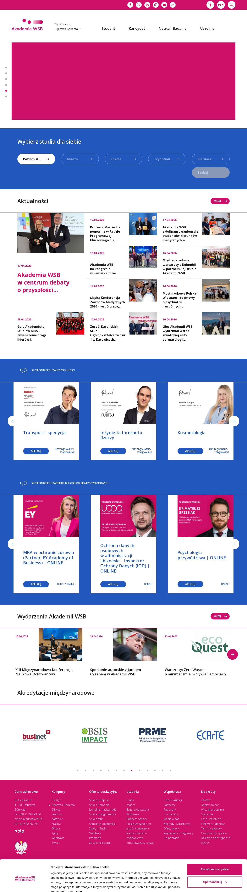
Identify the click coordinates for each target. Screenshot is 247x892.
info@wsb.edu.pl (33, 819)
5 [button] (108, 770)
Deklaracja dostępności (215, 838)
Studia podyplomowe (102, 814)
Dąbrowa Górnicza (63, 805)
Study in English (98, 828)
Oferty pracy (171, 828)
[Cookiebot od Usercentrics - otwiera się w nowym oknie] (25, 884)
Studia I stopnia (99, 800)
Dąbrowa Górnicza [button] (68, 29)
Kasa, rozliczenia (211, 819)
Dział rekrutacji (173, 800)
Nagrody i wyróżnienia (177, 824)
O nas (130, 800)
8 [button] (131, 770)
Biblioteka (132, 814)
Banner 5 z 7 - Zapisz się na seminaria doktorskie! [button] (6, 91)
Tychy (55, 833)
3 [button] (93, 770)
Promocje (95, 838)
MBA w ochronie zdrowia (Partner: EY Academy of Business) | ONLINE (48, 557)
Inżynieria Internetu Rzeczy (121, 434)
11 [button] (155, 770)
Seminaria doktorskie (102, 824)
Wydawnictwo (134, 838)
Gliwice (56, 809)
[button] (210, 5)
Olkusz (56, 828)
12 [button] (162, 770)
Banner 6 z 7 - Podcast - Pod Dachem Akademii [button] (6, 96)
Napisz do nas (210, 805)
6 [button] (116, 770)
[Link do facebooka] (130, 5)
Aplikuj (36, 451)
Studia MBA (96, 819)
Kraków (56, 824)
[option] (123, 81)
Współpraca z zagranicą (178, 833)
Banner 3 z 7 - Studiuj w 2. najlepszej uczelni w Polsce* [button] (6, 79)
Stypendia (207, 814)
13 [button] (170, 770)
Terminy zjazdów (211, 828)
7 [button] (124, 770)
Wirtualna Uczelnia (212, 809)
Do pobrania (171, 838)
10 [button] (147, 770)
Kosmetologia (192, 432)
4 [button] (101, 770)
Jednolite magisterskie (102, 809)
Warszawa (58, 838)
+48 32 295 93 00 (30, 814)
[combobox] (221, 5)
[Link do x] (139, 5)
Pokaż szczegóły (62, 884)
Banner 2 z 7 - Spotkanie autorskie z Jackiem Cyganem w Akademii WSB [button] (6, 73)
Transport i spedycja (44, 432)
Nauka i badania (136, 833)
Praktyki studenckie (213, 824)
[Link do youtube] (164, 5)
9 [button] (139, 770)
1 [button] (77, 770)
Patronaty (170, 809)
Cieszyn (56, 800)
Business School (136, 819)
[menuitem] (108, 28)
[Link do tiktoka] (173, 5)
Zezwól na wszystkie (215, 851)
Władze (130, 805)
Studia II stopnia (99, 805)
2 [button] (85, 770)
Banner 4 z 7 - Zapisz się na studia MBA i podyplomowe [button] (6, 85)
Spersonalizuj (215, 864)
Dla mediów (171, 814)
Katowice (57, 819)
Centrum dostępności (214, 833)
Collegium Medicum (138, 824)
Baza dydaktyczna (137, 809)
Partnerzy (169, 805)
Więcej (220, 200)
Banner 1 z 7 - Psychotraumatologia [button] (6, 68)
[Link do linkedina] (147, 5)
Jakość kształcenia (137, 828)
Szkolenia (95, 833)
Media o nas (171, 819)
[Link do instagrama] (156, 5)
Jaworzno (57, 814)
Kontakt (206, 800)
